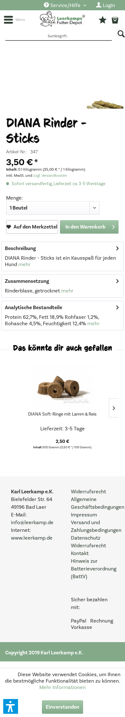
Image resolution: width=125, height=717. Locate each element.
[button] (10, 706)
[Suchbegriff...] (58, 36)
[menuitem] (65, 6)
